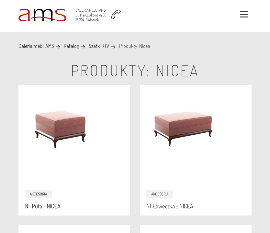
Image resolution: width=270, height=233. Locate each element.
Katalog (71, 46)
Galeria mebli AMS (36, 46)
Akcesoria (38, 194)
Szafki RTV (99, 46)
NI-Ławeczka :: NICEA (169, 206)
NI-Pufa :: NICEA (43, 206)
